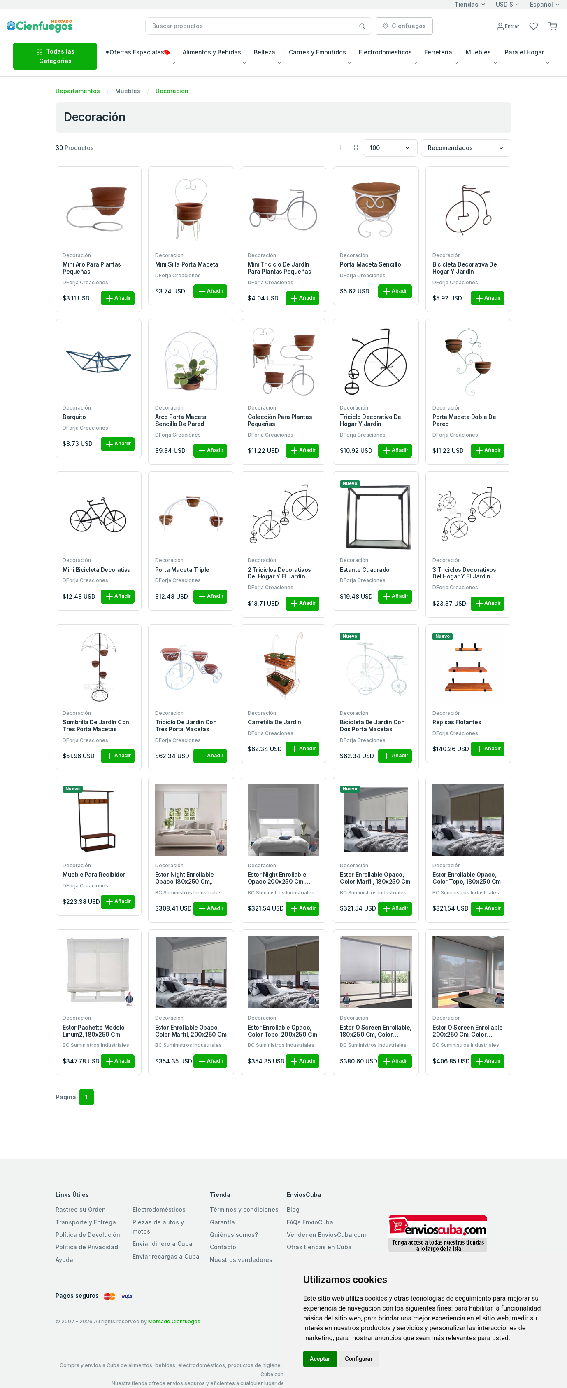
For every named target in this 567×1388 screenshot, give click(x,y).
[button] (552, 25)
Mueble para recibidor (94, 874)
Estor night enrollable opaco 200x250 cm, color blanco (277, 878)
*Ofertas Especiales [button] (137, 52)
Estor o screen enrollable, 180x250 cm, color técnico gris (375, 1031)
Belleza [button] (264, 52)
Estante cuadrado (364, 569)
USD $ (504, 4)
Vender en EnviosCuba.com (326, 1234)
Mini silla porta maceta (186, 264)
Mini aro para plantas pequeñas (92, 268)
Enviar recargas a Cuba (166, 1256)
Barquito (74, 417)
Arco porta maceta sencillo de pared (181, 420)
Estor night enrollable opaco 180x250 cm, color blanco (184, 878)
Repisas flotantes (456, 722)
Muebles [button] (478, 52)
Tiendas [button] (466, 4)
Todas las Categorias (55, 56)
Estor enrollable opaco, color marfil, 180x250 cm (375, 878)
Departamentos (78, 90)
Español (541, 4)
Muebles (127, 90)
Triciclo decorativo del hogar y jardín (371, 420)
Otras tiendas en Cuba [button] (319, 1246)
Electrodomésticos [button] (385, 52)
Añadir (118, 298)
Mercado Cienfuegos (174, 1321)
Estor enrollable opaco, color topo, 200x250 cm (282, 1031)
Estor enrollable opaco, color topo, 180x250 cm (466, 878)
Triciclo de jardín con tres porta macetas (185, 726)
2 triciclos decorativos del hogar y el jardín (279, 573)
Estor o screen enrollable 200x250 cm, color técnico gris (467, 1031)
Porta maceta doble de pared (464, 420)
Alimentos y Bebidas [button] (212, 52)
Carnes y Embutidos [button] (317, 52)
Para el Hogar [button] (524, 52)
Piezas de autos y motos (158, 1227)
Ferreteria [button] (438, 52)
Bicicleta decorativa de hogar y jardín (464, 268)
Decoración (172, 90)
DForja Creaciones (85, 282)
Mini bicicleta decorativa (97, 569)
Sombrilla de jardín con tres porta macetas (96, 726)
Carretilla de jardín (274, 722)
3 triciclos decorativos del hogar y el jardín (464, 573)
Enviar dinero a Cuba (162, 1243)
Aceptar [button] (320, 1358)
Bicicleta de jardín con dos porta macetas (372, 726)
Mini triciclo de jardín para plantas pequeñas (279, 268)
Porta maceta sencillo (370, 264)
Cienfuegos (404, 25)
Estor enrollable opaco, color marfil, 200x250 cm (190, 1031)
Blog (293, 1209)
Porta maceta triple (182, 569)
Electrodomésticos (159, 1209)
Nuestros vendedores (241, 1259)
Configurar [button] (359, 1358)
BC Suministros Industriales (188, 892)
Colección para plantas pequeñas (280, 420)
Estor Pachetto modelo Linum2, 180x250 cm (94, 1031)
